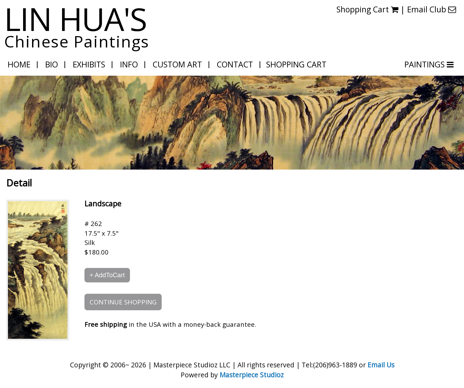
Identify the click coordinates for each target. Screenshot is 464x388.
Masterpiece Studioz (252, 374)
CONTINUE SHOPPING (123, 302)
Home (19, 64)
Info (129, 64)
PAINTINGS (425, 64)
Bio (51, 64)
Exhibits (89, 64)
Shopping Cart (367, 9)
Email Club (431, 9)
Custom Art (177, 64)
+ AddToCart (107, 275)
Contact (235, 64)
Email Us (380, 364)
